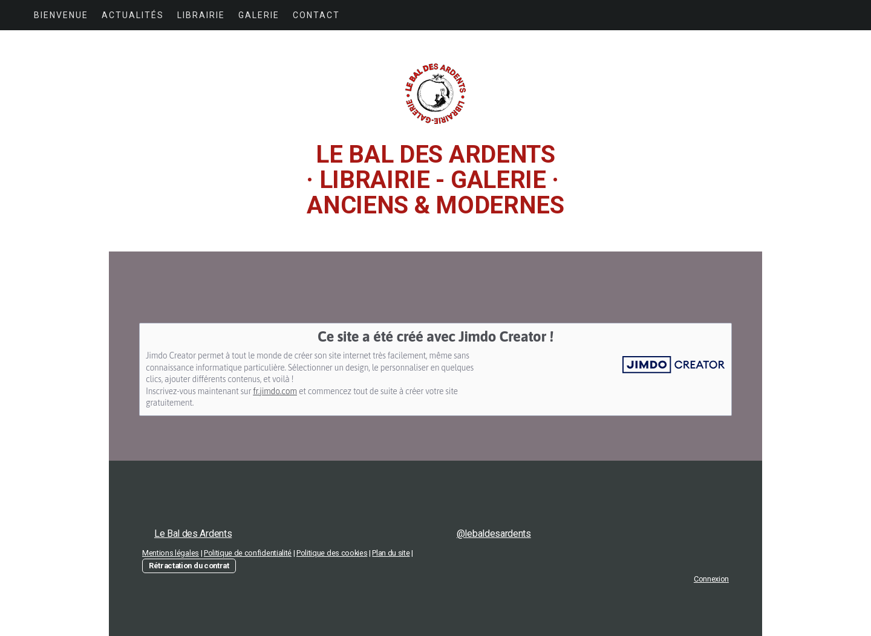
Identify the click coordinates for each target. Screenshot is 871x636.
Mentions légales (170, 552)
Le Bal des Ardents (193, 533)
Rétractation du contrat (189, 565)
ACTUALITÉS (133, 15)
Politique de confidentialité (248, 552)
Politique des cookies (331, 552)
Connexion (711, 578)
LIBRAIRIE (201, 15)
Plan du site (390, 552)
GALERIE (258, 15)
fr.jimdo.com (275, 391)
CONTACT (316, 15)
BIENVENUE (61, 15)
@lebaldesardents (494, 533)
